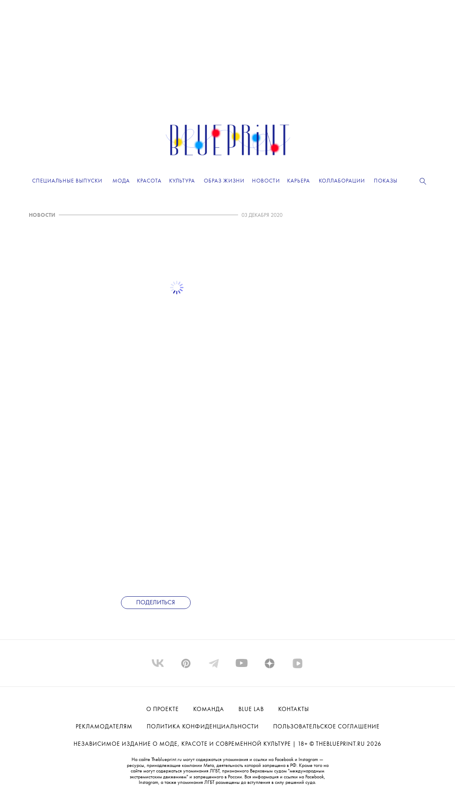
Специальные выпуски (67, 181)
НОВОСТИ (42, 215)
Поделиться (155, 603)
